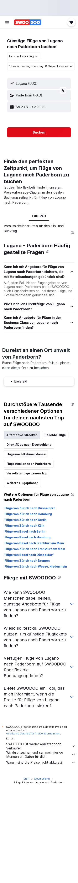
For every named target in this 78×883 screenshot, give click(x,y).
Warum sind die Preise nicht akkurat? (41, 762)
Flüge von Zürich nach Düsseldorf (30, 508)
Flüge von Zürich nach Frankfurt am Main (35, 549)
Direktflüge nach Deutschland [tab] (28, 444)
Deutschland (42, 778)
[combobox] (23, 56)
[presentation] (72, 233)
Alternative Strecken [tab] (21, 435)
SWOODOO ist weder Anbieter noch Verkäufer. (41, 746)
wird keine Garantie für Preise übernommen (33, 733)
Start (26, 778)
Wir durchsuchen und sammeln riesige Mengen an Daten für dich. (41, 754)
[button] (7, 22)
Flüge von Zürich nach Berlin (26, 520)
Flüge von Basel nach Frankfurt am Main (34, 543)
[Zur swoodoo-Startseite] (27, 22)
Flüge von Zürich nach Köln (24, 525)
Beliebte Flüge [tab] (55, 435)
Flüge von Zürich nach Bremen (27, 560)
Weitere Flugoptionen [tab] (22, 483)
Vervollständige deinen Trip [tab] (26, 473)
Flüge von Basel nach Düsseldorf (29, 555)
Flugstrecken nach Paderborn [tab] (28, 463)
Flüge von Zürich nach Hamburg (28, 514)
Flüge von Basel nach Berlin (25, 531)
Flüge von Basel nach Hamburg (28, 537)
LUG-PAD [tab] (39, 216)
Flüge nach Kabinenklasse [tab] (26, 454)
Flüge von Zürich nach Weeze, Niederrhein (36, 566)
